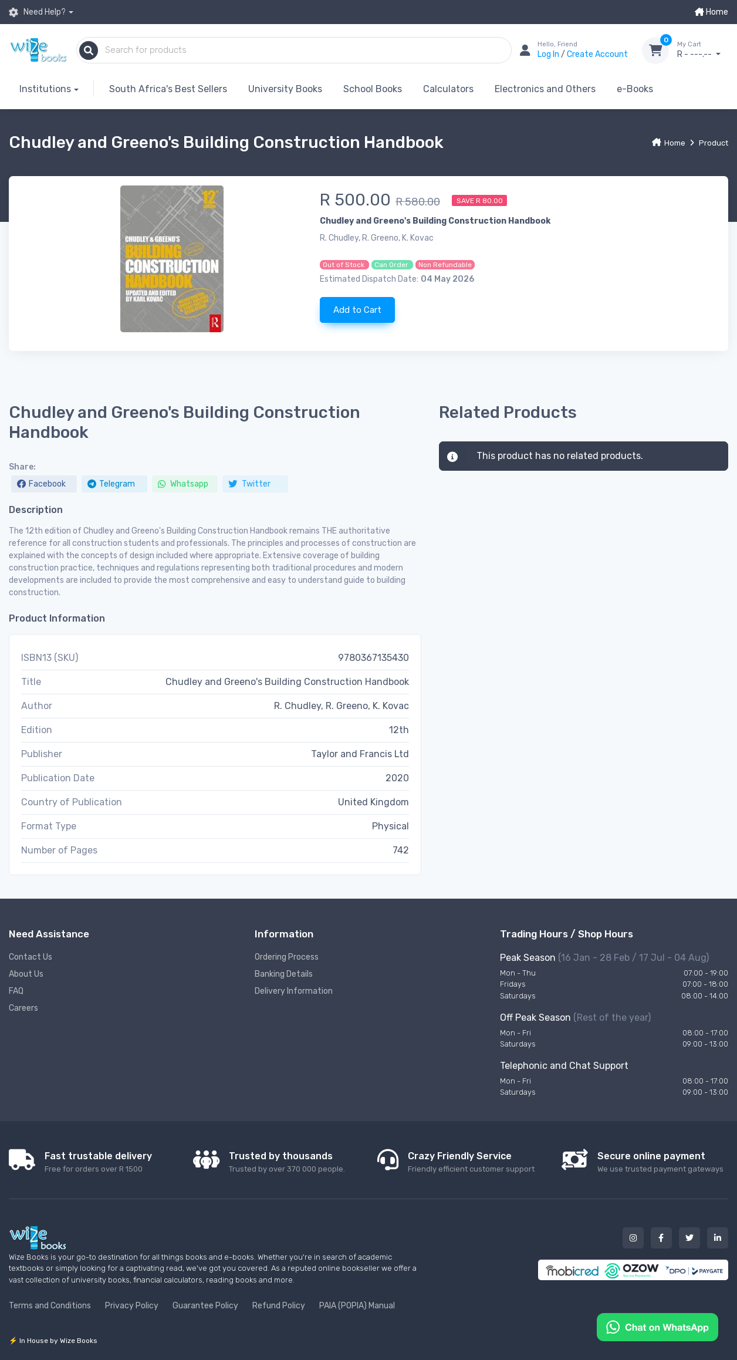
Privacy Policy (131, 1306)
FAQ (16, 991)
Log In (549, 54)
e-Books (635, 89)
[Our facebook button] (661, 1237)
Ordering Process (287, 957)
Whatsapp (183, 484)
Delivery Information (294, 991)
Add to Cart (357, 310)
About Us (26, 974)
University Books (285, 89)
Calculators (448, 89)
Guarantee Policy (205, 1306)
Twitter (249, 484)
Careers (23, 1008)
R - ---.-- (702, 50)
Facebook (41, 484)
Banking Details (284, 974)
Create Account (597, 54)
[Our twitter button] (689, 1237)
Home (711, 12)
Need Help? (37, 12)
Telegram (111, 484)
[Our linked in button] (717, 1237)
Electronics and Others (545, 89)
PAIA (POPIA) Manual (357, 1306)
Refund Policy (278, 1306)
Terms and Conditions (50, 1306)
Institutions (45, 89)
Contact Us (30, 957)
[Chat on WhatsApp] (657, 1326)
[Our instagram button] (633, 1237)
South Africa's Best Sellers (168, 89)
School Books (372, 89)
